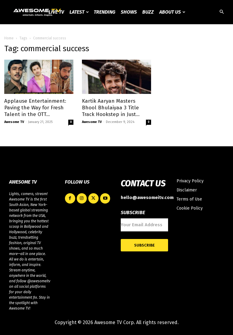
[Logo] (37, 12)
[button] (221, 12)
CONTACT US (143, 183)
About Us (172, 12)
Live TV (56, 12)
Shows (129, 12)
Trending (104, 12)
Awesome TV (14, 122)
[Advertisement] (116, 69)
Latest (79, 12)
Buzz (148, 12)
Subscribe (144, 245)
